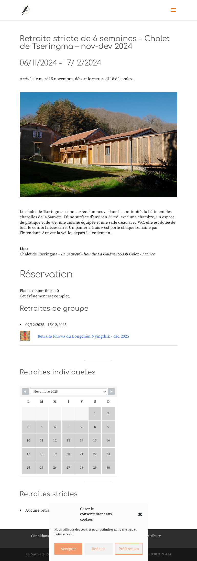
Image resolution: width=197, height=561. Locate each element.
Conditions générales (48, 536)
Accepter (68, 548)
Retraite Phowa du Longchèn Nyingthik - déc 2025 (83, 336)
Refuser (98, 548)
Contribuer (152, 536)
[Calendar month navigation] (68, 391)
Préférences (128, 548)
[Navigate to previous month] (25, 391)
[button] (140, 514)
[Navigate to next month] (111, 391)
